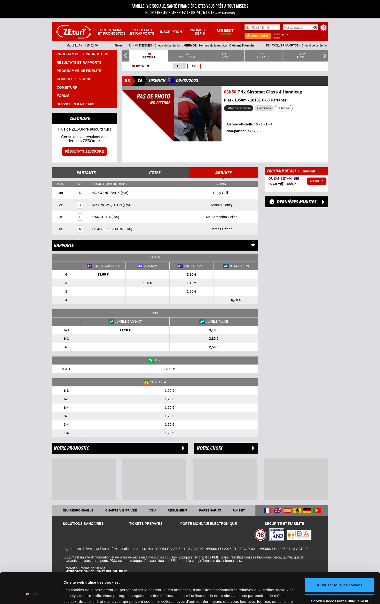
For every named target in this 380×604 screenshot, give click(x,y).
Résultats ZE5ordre (84, 151)
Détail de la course (239, 108)
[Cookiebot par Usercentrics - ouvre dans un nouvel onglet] (31, 594)
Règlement (177, 510)
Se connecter (258, 36)
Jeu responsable (78, 510)
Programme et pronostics (111, 31)
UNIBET (239, 510)
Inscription (171, 32)
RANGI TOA (102, 217)
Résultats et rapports (142, 31)
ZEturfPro (283, 108)
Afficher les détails (79, 594)
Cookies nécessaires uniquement (339, 575)
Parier (316, 181)
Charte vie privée (121, 510)
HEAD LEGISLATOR (108, 229)
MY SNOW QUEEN (107, 205)
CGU (152, 510)
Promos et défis (200, 31)
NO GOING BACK (106, 193)
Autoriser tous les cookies (339, 559)
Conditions (264, 108)
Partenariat (210, 510)
